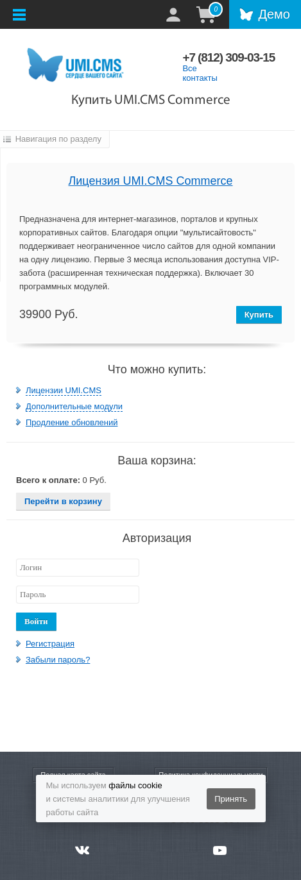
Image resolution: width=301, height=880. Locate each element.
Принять (230, 799)
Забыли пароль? (58, 659)
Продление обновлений (71, 422)
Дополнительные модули (74, 406)
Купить (259, 314)
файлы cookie (135, 785)
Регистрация (50, 643)
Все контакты (199, 73)
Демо (274, 14)
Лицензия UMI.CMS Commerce (151, 180)
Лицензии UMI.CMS (63, 390)
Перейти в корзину (63, 501)
